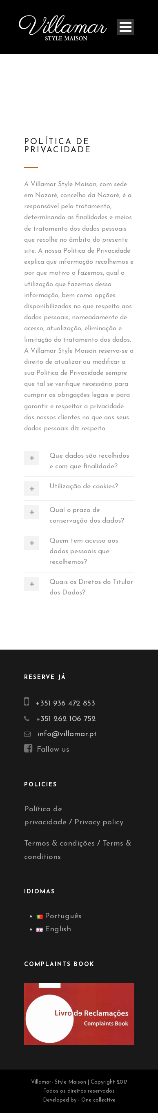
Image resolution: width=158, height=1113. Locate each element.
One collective (98, 1100)
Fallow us (46, 750)
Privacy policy (98, 822)
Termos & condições (59, 844)
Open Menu (125, 27)
